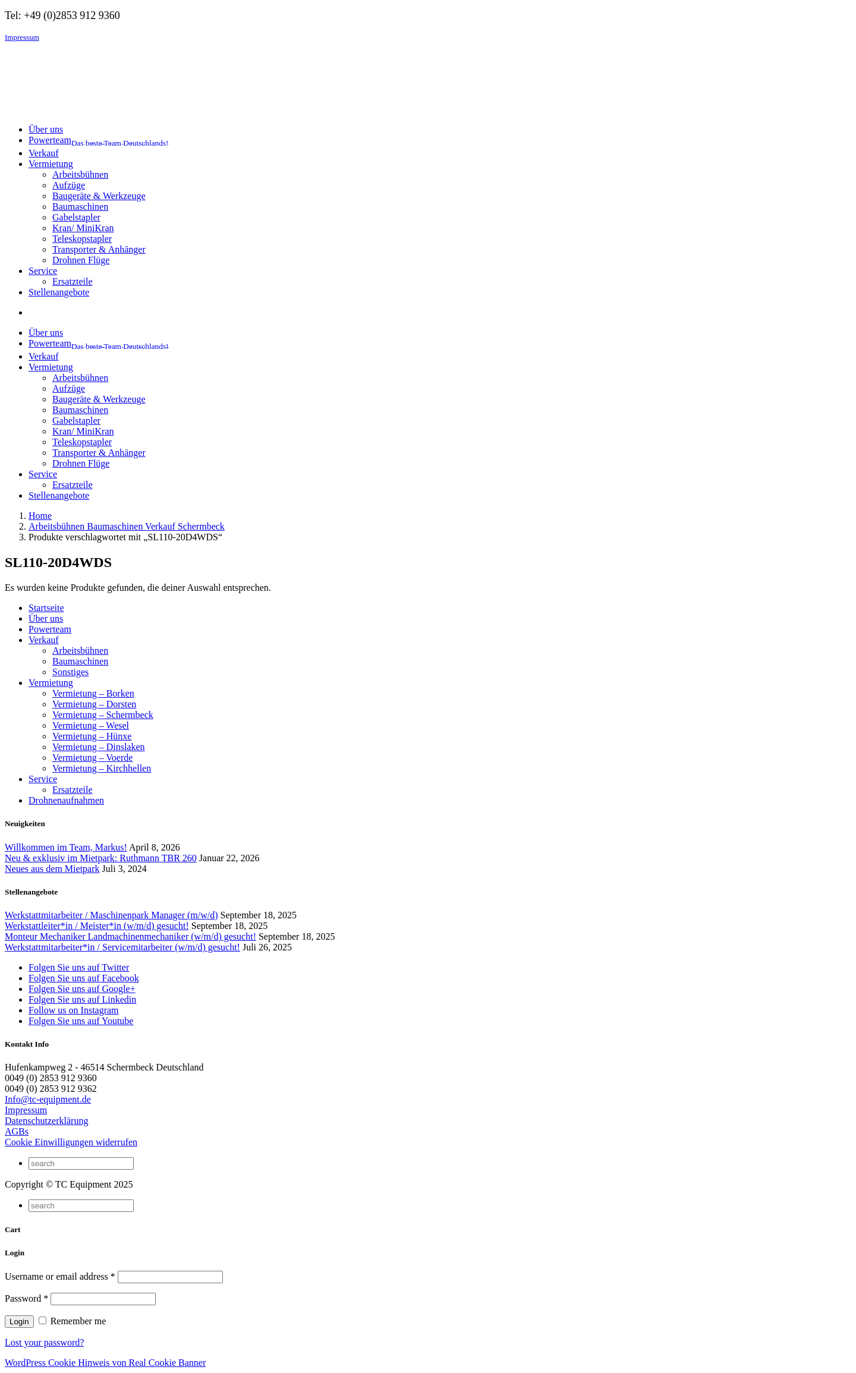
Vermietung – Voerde (92, 757)
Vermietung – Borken (93, 693)
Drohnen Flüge (80, 260)
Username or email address (60, 1276)
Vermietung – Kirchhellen (101, 768)
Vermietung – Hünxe (91, 736)
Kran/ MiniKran (83, 228)
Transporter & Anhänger (99, 249)
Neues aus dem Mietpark (52, 869)
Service (43, 779)
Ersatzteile (72, 281)
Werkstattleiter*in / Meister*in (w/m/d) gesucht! (97, 926)
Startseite (46, 608)
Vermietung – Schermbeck (102, 715)
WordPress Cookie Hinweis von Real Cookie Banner (105, 1363)
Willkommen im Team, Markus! (66, 847)
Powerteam (50, 629)
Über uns (46, 618)
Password (26, 1298)
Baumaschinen (80, 206)
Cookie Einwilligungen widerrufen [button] (71, 1142)
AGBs (17, 1131)
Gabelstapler (76, 217)
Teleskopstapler (82, 239)
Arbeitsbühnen (80, 174)
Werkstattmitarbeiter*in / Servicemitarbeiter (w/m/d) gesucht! (122, 947)
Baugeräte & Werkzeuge (99, 196)
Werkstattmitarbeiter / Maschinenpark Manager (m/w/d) (111, 915)
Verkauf (44, 640)
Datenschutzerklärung (46, 1121)
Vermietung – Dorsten (94, 704)
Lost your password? (44, 1342)
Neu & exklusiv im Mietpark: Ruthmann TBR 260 (101, 858)
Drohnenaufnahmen (66, 800)
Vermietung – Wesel (90, 725)
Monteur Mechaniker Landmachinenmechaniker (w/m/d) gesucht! (130, 936)
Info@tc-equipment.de (48, 1099)
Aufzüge (68, 185)
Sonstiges (70, 672)
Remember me (72, 1321)
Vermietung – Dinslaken (98, 747)
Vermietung (51, 683)
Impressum (22, 37)
